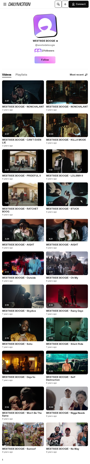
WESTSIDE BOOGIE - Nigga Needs (65, 413)
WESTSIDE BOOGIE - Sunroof (19, 449)
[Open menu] (5, 4)
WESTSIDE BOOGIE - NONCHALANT (23, 106)
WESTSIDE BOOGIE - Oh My (62, 277)
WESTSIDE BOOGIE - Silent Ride (64, 344)
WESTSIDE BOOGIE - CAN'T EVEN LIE (21, 141)
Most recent (79, 75)
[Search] (58, 4)
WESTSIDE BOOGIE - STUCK (62, 208)
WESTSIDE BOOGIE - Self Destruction (60, 378)
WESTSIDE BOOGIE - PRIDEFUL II (21, 175)
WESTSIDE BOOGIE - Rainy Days (64, 311)
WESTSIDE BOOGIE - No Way (62, 449)
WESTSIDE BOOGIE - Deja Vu (18, 377)
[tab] (6, 75)
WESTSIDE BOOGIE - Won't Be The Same (22, 414)
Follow (45, 59)
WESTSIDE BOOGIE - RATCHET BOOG (20, 210)
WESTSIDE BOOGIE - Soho (17, 344)
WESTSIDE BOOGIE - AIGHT (18, 244)
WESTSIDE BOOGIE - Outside (19, 277)
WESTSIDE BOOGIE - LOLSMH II (64, 175)
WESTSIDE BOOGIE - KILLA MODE (66, 139)
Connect (79, 4)
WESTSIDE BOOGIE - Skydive (19, 311)
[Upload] (65, 4)
